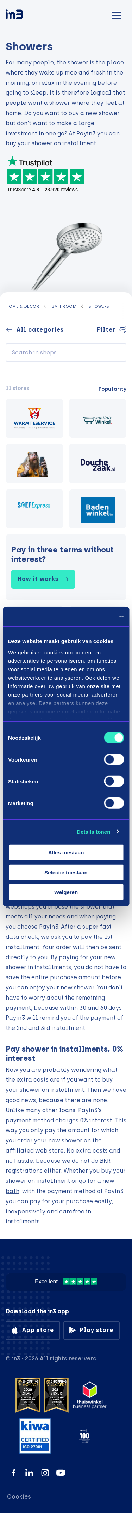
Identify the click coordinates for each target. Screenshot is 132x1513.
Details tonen (93, 831)
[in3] (27, 15)
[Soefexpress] (34, 509)
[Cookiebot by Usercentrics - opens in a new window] (94, 616)
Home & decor (22, 306)
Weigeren (66, 892)
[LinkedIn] (29, 1473)
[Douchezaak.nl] (98, 463)
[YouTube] (61, 1473)
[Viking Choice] (34, 463)
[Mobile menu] (116, 14)
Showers (99, 306)
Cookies (19, 1496)
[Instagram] (45, 1473)
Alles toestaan (66, 852)
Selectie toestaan (66, 872)
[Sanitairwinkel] (98, 418)
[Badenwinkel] (98, 509)
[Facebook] (13, 1473)
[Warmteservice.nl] (34, 418)
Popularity (112, 388)
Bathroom (63, 306)
